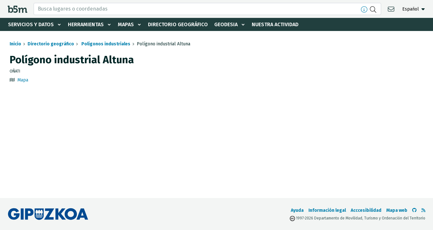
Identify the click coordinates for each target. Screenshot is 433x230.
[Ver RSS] (423, 210)
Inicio (15, 44)
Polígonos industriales (105, 44)
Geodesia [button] (226, 24)
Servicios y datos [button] (31, 24)
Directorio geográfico (178, 24)
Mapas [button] (126, 24)
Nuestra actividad (275, 24)
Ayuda (297, 210)
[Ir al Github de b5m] (414, 210)
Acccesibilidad (366, 210)
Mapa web (396, 210)
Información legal (327, 210)
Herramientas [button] (86, 24)
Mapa (22, 80)
